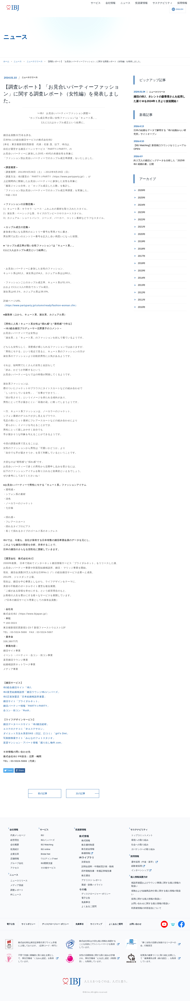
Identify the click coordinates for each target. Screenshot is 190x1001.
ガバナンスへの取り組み (143, 846)
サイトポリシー (23, 920)
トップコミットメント (142, 833)
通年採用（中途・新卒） (143, 856)
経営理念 (14, 837)
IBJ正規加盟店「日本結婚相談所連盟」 (25, 696)
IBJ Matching (47, 842)
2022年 (141, 218)
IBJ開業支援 (46, 860)
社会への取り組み (139, 842)
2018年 (141, 247)
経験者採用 (136, 861)
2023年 (141, 211)
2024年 (141, 203)
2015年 (141, 269)
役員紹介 (14, 846)
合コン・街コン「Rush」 (17, 710)
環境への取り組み (139, 837)
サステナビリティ (141, 828)
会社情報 (15, 828)
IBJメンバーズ (48, 837)
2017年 (141, 254)
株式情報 (85, 838)
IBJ (42, 833)
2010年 (141, 305)
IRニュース (15, 889)
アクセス (14, 865)
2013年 (141, 284)
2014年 (141, 276)
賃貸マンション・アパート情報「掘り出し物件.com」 (33, 742)
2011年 (141, 298)
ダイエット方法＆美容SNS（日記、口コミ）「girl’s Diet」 (36, 733)
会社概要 (14, 842)
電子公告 (85, 895)
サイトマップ (81, 920)
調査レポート (16, 884)
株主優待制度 (87, 842)
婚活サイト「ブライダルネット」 (21, 701)
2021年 (141, 225)
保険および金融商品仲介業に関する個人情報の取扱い (156, 885)
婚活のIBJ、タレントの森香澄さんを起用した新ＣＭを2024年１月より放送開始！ (160, 98)
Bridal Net (45, 851)
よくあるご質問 (88, 904)
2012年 (141, 291)
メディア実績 (16, 880)
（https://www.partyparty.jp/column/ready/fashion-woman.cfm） (40, 305)
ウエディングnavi (49, 856)
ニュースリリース (31, 77)
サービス (46, 828)
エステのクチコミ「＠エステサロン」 (24, 728)
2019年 (141, 240)
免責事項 (85, 899)
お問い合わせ (114, 920)
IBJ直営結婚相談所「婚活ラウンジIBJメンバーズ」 (31, 692)
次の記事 (80, 793)
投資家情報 (82, 828)
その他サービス (48, 865)
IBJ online (45, 846)
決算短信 (85, 859)
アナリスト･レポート (91, 877)
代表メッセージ (17, 833)
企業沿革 (14, 851)
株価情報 (85, 850)
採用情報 (136, 852)
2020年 (141, 233)
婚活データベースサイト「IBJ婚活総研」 (26, 724)
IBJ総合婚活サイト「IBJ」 (18, 687)
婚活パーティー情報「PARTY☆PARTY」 (26, 705)
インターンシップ (139, 865)
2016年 (141, 262)
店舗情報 (14, 856)
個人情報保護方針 (141, 870)
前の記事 (42, 793)
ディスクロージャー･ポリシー (96, 891)
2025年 (141, 196)
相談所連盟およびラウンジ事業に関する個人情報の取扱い (156, 877)
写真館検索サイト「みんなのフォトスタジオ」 (29, 738)
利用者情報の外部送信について (146, 900)
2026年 (141, 189)
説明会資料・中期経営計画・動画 (97, 864)
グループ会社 (16, 860)
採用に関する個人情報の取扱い (146, 891)
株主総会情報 (87, 846)
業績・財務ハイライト (92, 882)
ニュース (18, 61)
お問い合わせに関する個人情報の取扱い (150, 895)
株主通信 (85, 873)
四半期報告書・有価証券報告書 (96, 868)
